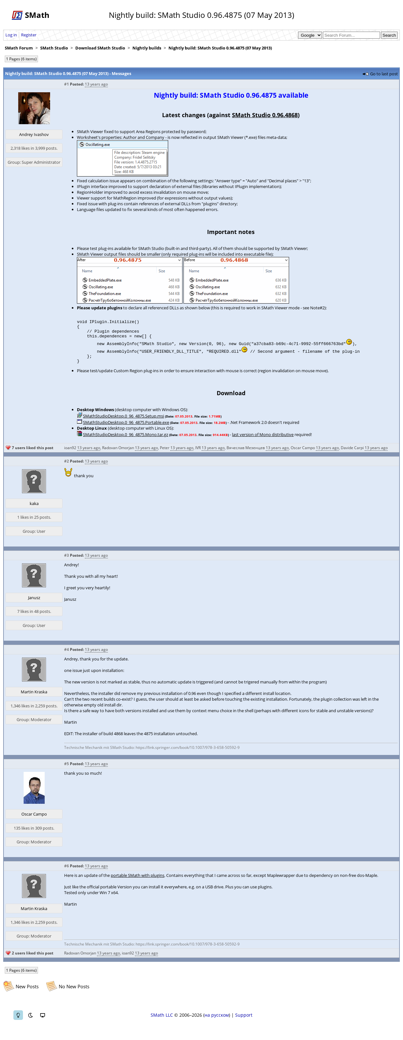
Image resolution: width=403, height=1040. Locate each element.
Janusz (34, 604)
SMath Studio (54, 48)
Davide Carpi (352, 454)
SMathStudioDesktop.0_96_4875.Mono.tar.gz (125, 441)
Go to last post (384, 74)
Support (243, 1022)
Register (28, 35)
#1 (66, 84)
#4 (66, 656)
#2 (66, 468)
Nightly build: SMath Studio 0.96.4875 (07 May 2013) (220, 48)
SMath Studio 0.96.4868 (265, 115)
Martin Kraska (34, 698)
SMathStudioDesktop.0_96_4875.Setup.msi (123, 423)
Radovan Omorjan (118, 454)
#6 (66, 872)
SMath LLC (162, 1022)
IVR (198, 454)
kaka (34, 510)
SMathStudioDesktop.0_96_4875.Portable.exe (126, 429)
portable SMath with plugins (137, 882)
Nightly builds (146, 48)
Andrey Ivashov (34, 134)
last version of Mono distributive (263, 441)
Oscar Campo (303, 454)
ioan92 (70, 454)
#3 (66, 562)
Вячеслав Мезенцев (246, 454)
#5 (66, 770)
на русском (217, 1022)
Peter (164, 454)
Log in (11, 35)
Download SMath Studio (100, 48)
